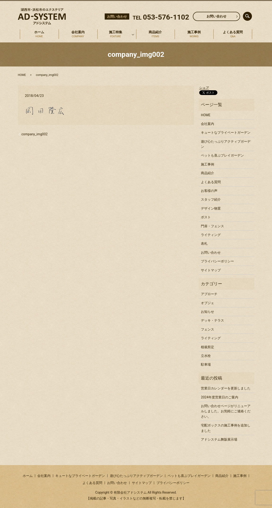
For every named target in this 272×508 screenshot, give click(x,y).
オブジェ (207, 303)
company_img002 (35, 134)
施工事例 (194, 34)
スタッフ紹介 (211, 199)
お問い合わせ (216, 16)
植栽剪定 (207, 347)
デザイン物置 (211, 208)
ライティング (211, 235)
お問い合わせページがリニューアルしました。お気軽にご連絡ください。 (225, 411)
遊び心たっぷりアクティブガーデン (225, 144)
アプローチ (209, 294)
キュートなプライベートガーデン (225, 132)
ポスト (206, 217)
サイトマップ (211, 270)
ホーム (39, 34)
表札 (204, 243)
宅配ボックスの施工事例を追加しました (225, 427)
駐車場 (206, 364)
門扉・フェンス (212, 226)
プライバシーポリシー (217, 261)
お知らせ (207, 312)
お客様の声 (209, 191)
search (251, 15)
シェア (204, 88)
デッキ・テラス (212, 320)
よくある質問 (233, 34)
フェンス (207, 329)
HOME (22, 75)
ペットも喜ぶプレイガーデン (222, 155)
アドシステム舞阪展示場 (219, 439)
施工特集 (115, 34)
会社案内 (78, 34)
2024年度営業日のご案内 (219, 397)
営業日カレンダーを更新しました (225, 388)
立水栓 (206, 356)
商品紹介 (155, 34)
